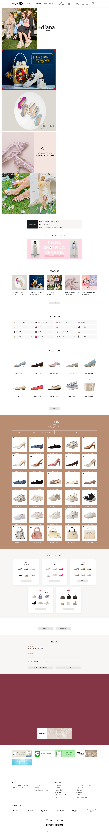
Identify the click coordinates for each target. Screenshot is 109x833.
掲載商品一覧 (63, 628)
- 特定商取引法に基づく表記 (41, 790)
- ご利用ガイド (59, 787)
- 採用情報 (79, 794)
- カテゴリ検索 (59, 792)
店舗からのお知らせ (68, 667)
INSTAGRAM (46, 628)
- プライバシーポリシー (40, 785)
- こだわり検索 (59, 790)
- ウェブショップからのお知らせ (21, 785)
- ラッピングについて (60, 794)
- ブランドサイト (80, 787)
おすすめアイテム (48, 3)
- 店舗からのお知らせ (18, 787)
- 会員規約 (36, 787)
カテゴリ (29, 3)
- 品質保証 (79, 790)
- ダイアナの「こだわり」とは (84, 785)
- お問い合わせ (59, 785)
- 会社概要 (79, 792)
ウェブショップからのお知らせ (41, 667)
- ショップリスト (59, 797)
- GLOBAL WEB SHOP (82, 797)
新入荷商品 (38, 3)
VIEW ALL (54, 408)
